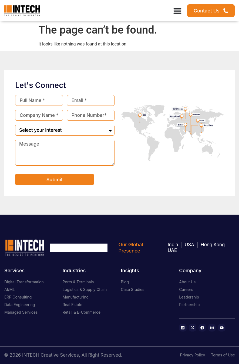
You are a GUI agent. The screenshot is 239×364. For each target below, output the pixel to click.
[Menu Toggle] (177, 10)
